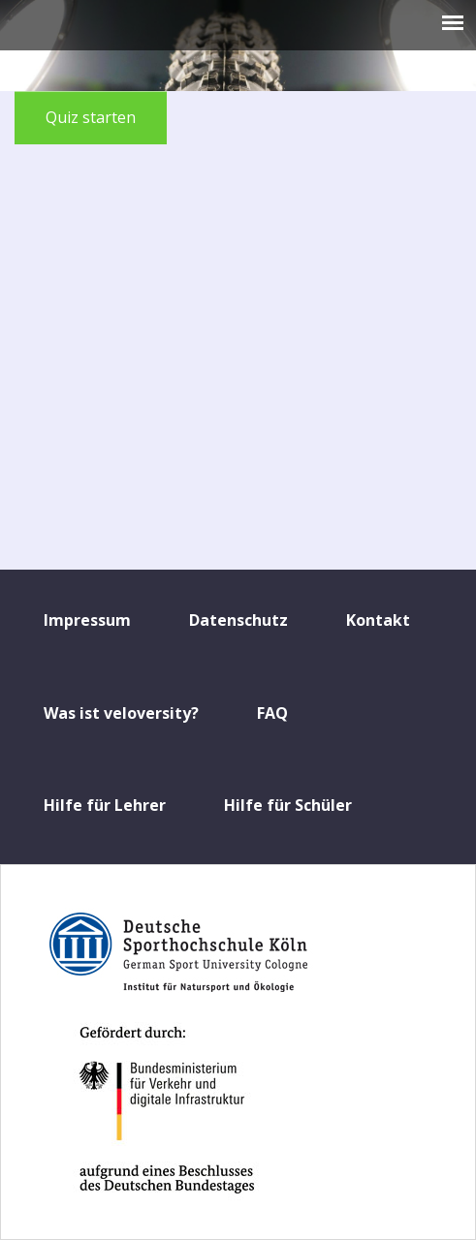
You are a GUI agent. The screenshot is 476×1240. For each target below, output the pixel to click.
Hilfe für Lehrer (105, 805)
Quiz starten (91, 117)
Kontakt (378, 620)
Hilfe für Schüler (288, 805)
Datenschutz (238, 620)
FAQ (272, 713)
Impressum (87, 620)
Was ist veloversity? (121, 713)
